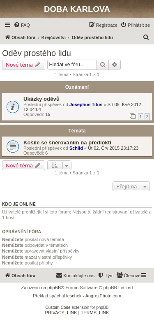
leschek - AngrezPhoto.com (93, 295)
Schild (76, 148)
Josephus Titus (85, 104)
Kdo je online (19, 204)
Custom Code (58, 307)
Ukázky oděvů (41, 99)
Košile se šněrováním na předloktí (67, 142)
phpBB (54, 287)
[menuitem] (22, 25)
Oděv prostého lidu (36, 53)
